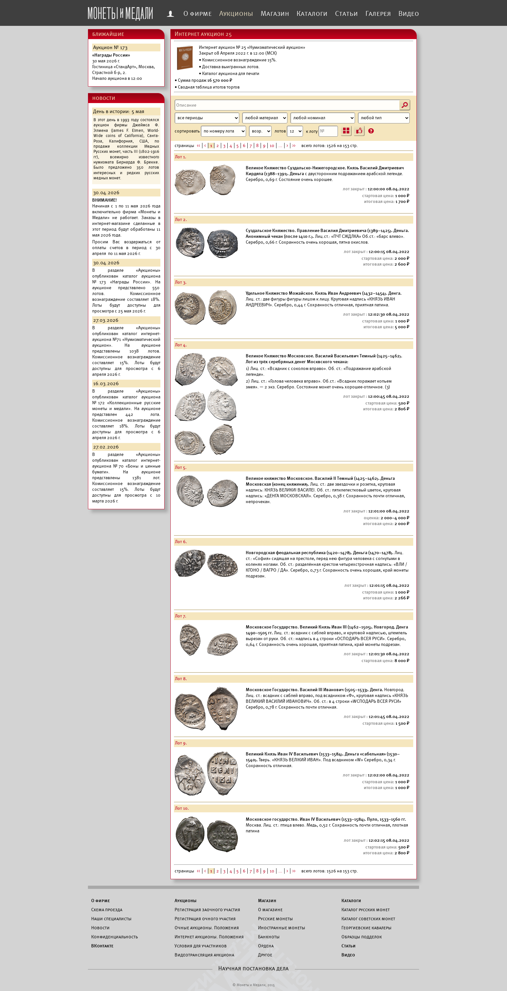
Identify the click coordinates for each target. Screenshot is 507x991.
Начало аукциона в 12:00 (123, 66)
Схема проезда (106, 909)
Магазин (275, 13)
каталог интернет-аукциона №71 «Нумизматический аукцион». (126, 339)
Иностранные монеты (281, 927)
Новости (100, 927)
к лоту (322, 131)
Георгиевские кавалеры (366, 927)
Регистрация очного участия (205, 918)
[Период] (207, 117)
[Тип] (384, 117)
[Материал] (264, 117)
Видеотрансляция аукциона (204, 954)
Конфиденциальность (114, 936)
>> (294, 145)
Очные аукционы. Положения (207, 927)
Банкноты (269, 936)
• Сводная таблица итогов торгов (207, 87)
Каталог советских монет (368, 918)
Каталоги (312, 13)
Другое (265, 954)
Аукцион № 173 (110, 47)
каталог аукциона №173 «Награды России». (126, 279)
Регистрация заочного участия (207, 909)
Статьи (346, 13)
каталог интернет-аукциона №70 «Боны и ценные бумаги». (126, 466)
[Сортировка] (260, 131)
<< (198, 145)
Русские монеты (275, 918)
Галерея (378, 13)
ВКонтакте (102, 945)
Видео (408, 13)
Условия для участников (201, 945)
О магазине (270, 909)
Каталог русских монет (365, 909)
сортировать (223, 131)
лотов (289, 131)
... (280, 145)
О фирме (197, 13)
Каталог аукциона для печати (230, 73)
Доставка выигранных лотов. (231, 66)
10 (272, 145)
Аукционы (236, 13)
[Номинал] (322, 117)
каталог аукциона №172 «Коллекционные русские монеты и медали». (126, 402)
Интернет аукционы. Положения (209, 936)
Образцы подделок (361, 936)
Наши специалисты (111, 918)
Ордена (266, 945)
